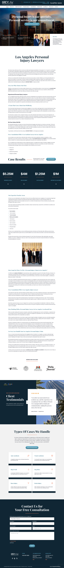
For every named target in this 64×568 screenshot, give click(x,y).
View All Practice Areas (32, 447)
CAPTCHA (12, 542)
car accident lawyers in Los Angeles (39, 138)
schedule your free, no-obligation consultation (35, 349)
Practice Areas (26, 6)
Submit (32, 545)
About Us (11, 6)
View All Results (51, 159)
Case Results (33, 6)
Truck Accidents (13, 215)
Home (7, 6)
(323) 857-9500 (56, 3)
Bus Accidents (12, 211)
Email (33, 526)
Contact (56, 6)
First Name (12, 521)
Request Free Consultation (32, 24)
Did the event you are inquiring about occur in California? (21, 516)
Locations (45, 6)
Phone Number (13, 526)
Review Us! (51, 6)
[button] (9, 368)
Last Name (34, 521)
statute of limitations (18, 273)
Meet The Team (18, 6)
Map (33, 559)
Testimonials (39, 6)
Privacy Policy (30, 566)
